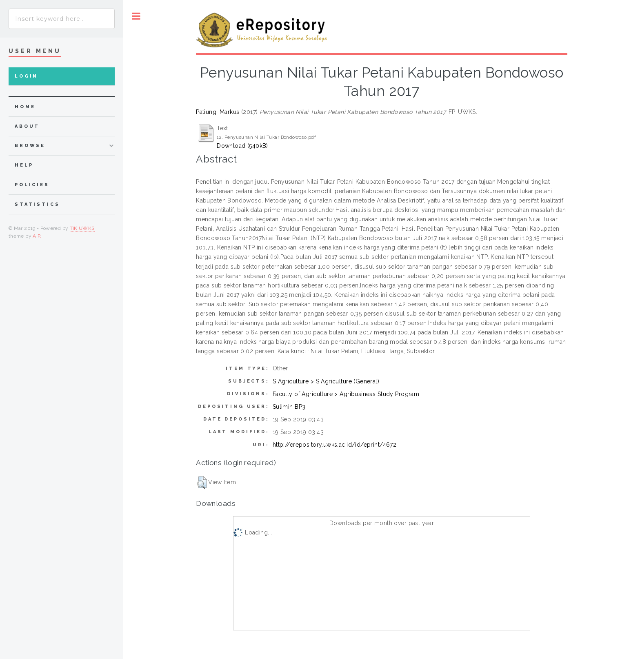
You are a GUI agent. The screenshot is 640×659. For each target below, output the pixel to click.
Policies (32, 184)
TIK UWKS (82, 228)
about (27, 126)
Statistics (37, 204)
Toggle (136, 16)
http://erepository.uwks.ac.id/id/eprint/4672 (334, 444)
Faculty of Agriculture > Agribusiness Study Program (346, 394)
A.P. (37, 236)
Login (26, 76)
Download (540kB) (242, 145)
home (25, 106)
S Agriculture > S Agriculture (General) (326, 381)
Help (24, 165)
